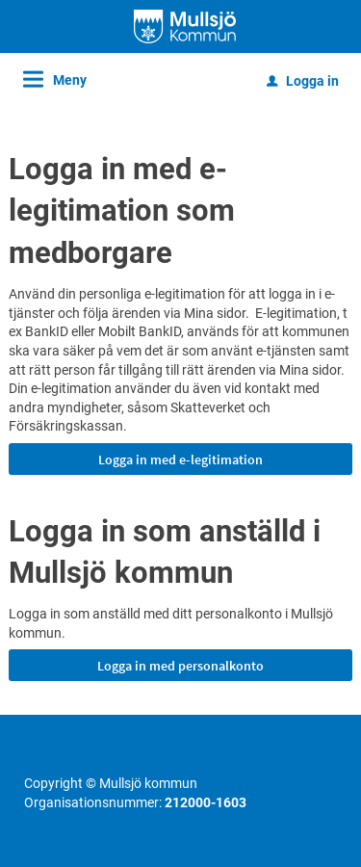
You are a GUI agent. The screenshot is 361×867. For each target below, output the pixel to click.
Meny (70, 80)
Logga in (303, 81)
